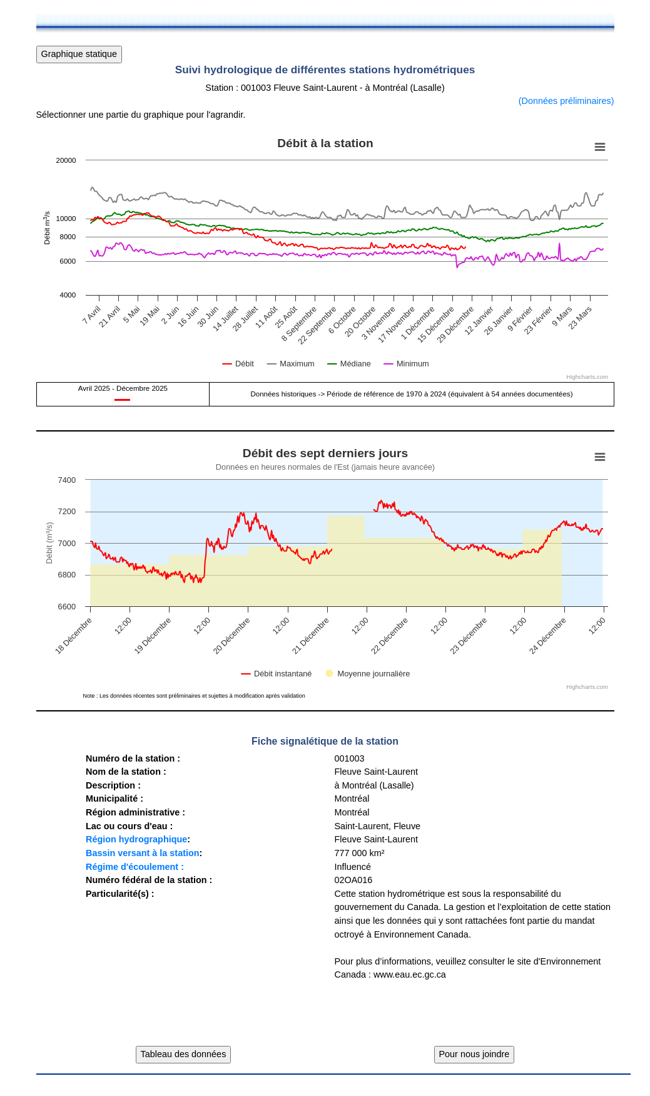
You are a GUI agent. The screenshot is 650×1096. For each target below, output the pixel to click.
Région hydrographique (136, 839)
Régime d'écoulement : (135, 867)
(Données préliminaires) (566, 101)
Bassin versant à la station (143, 853)
